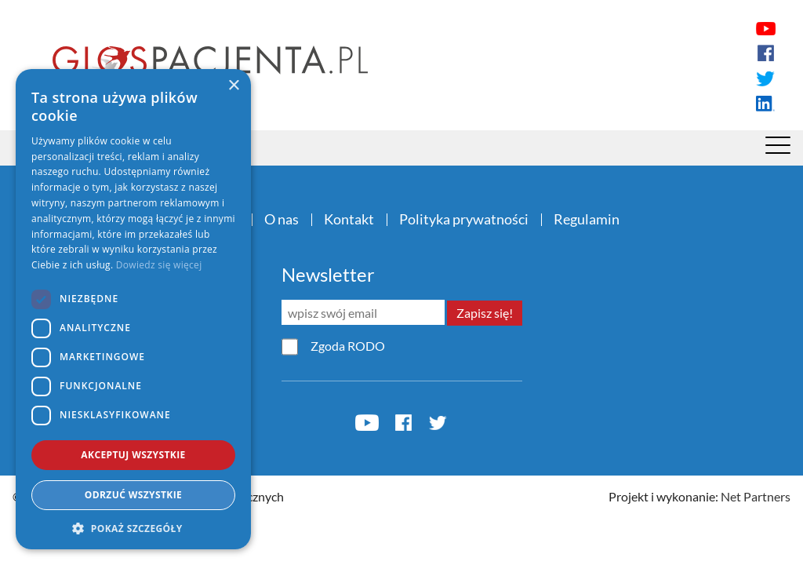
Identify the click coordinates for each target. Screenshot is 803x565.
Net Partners (755, 496)
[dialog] (133, 309)
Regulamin (587, 219)
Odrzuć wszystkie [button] (133, 494)
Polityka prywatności (464, 219)
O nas (281, 219)
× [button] (233, 86)
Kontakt (349, 219)
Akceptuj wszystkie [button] (133, 454)
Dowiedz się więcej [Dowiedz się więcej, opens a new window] (159, 265)
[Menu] (777, 149)
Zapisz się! (484, 312)
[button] (133, 528)
